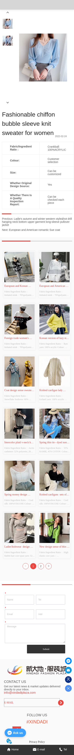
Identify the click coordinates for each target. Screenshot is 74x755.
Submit (46, 649)
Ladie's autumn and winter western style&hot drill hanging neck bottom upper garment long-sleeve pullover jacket (37, 221)
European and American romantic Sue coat (34, 229)
